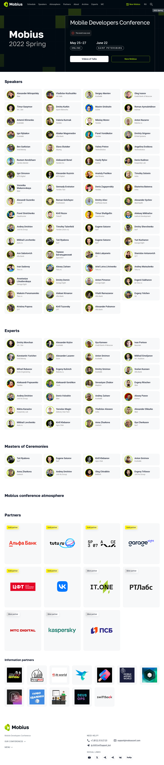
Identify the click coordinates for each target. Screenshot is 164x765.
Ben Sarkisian (23, 146)
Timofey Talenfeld (65, 226)
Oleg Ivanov (140, 93)
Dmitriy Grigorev (142, 133)
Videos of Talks (89, 59)
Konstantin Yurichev (26, 355)
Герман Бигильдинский (64, 253)
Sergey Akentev (103, 93)
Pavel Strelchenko (26, 213)
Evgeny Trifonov (142, 471)
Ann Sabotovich (24, 253)
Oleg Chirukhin (102, 471)
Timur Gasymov (24, 106)
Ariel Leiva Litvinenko (105, 266)
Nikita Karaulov (24, 409)
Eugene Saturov (103, 226)
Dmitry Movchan (25, 342)
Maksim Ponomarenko (28, 293)
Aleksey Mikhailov (143, 213)
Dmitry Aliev (101, 200)
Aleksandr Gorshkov (66, 382)
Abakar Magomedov (66, 133)
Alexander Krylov (64, 342)
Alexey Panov (141, 395)
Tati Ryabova (62, 240)
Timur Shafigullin (103, 213)
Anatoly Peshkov (103, 173)
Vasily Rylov (101, 160)
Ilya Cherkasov (142, 422)
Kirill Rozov (61, 213)
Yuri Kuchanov (141, 240)
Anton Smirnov (102, 355)
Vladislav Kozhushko (66, 93)
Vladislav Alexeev (104, 409)
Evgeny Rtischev (142, 382)
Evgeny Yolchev (142, 293)
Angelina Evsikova (143, 146)
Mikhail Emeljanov (144, 355)
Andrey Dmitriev (25, 226)
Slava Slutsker (63, 146)
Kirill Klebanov (63, 422)
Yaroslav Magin (63, 409)
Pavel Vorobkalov (103, 133)
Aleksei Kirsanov (64, 293)
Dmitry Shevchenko (144, 226)
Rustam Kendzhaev (26, 160)
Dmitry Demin (63, 280)
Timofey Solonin (143, 173)
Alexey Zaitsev (63, 266)
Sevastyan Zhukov (104, 382)
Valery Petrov (102, 146)
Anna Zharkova (102, 422)
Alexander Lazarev (65, 355)
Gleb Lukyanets (102, 253)
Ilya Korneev (101, 342)
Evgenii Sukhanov (143, 280)
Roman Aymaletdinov (145, 106)
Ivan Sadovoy (23, 266)
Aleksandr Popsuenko (27, 382)
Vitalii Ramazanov (104, 293)
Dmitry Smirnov (102, 369)
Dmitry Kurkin (62, 106)
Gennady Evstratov (65, 186)
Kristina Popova (24, 306)
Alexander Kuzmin (65, 173)
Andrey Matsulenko (144, 266)
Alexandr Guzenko (26, 200)
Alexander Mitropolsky (28, 93)
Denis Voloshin (63, 395)
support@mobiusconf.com (129, 740)
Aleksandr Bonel (64, 160)
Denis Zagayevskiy (104, 186)
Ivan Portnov (141, 342)
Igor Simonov (23, 173)
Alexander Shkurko (144, 409)
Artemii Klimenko (25, 120)
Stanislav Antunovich (145, 253)
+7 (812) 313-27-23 (99, 740)
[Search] (151, 4)
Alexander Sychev (143, 200)
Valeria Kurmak (63, 120)
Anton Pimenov (102, 280)
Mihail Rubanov (24, 369)
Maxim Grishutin (103, 106)
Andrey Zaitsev (102, 395)
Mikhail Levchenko (26, 240)
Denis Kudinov (141, 160)
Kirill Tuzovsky (63, 306)
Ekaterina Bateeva (143, 186)
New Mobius (131, 59)
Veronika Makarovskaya (24, 186)
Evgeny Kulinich (63, 369)
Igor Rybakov (23, 133)
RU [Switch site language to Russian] (145, 4)
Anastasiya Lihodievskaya (24, 280)
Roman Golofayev (64, 200)
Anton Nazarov (142, 120)
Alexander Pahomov (105, 306)
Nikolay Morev (102, 120)
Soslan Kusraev (142, 369)
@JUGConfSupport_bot (101, 745)
